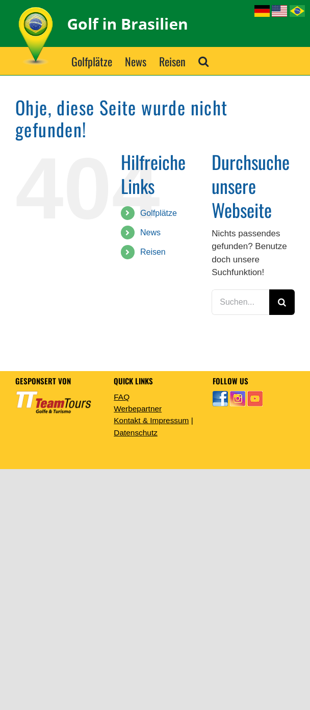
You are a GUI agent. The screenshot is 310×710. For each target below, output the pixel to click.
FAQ (122, 397)
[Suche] (282, 302)
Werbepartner (138, 408)
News (150, 232)
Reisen (153, 252)
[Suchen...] (240, 302)
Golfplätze (158, 213)
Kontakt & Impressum (151, 420)
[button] (203, 61)
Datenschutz (136, 432)
